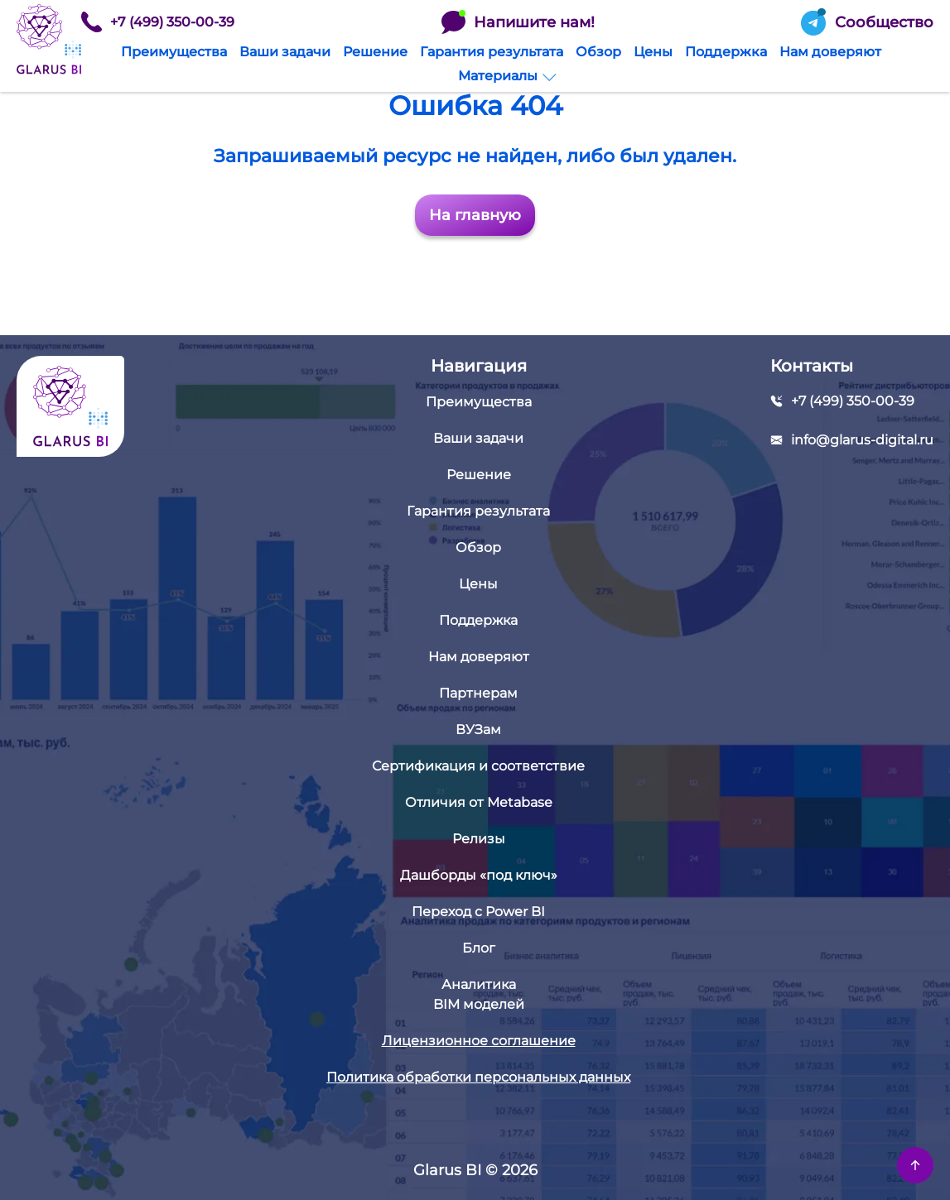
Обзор (598, 52)
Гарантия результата (491, 52)
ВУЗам (478, 729)
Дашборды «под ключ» (478, 875)
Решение (375, 52)
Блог (478, 948)
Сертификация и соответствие (478, 766)
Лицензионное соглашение (479, 1041)
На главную (475, 215)
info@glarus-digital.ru (862, 440)
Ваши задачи (284, 52)
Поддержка (726, 52)
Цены (653, 52)
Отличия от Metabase (478, 802)
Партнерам (478, 693)
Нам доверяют (830, 52)
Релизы (478, 839)
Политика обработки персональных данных (478, 1077)
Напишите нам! (518, 22)
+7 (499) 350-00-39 (157, 22)
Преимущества (174, 52)
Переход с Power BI (478, 911)
